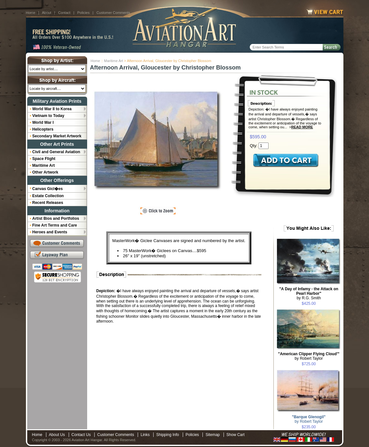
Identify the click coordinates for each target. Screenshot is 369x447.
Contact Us (81, 434)
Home (30, 13)
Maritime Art (113, 61)
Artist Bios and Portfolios (55, 218)
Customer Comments (113, 13)
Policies (83, 13)
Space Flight (43, 158)
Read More (302, 127)
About (46, 13)
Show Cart (235, 434)
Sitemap (212, 434)
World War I (43, 122)
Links (145, 434)
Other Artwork (45, 172)
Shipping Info (167, 434)
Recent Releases (47, 202)
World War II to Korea (52, 109)
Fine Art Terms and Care (54, 225)
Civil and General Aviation (56, 152)
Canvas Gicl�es (47, 188)
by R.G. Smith (308, 293)
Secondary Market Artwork (57, 136)
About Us (57, 434)
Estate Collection (48, 196)
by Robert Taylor (309, 356)
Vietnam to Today (48, 115)
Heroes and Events (49, 232)
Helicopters (42, 129)
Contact (64, 13)
